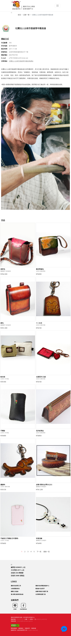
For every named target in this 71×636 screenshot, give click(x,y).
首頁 (19, 15)
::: (11, 12)
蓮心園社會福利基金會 (17, 594)
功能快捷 (33, 628)
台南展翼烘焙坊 (15, 588)
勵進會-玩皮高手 (40, 588)
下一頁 (39, 552)
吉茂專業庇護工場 (40, 594)
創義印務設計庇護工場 (42, 591)
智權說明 (27, 628)
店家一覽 (26, 15)
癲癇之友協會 (14, 591)
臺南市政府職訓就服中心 (42, 586)
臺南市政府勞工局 (16, 586)
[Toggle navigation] (57, 6)
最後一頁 (46, 552)
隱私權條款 (14, 628)
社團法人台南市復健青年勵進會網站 (21, 61)
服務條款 (20, 628)
